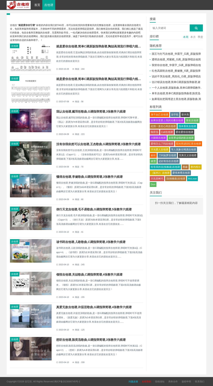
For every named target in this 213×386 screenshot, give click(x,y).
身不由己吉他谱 (159, 114)
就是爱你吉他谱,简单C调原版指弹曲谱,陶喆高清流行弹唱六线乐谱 (100, 46)
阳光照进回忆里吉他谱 (188, 143)
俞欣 (153, 155)
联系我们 (199, 381)
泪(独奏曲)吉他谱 (175, 178)
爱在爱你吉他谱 (184, 132)
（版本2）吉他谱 (160, 172)
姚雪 (153, 161)
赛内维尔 (196, 166)
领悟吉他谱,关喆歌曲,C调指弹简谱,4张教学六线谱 (89, 274)
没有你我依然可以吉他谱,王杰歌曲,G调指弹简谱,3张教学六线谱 (98, 144)
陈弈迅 (154, 132)
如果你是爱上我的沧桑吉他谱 (167, 120)
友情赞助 (146, 381)
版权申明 (186, 381)
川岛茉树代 (157, 178)
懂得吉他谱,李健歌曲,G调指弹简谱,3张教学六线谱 (89, 176)
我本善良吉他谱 (187, 126)
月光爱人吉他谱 (159, 149)
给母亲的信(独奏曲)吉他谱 (165, 166)
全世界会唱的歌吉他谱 (181, 137)
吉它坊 (28, 381)
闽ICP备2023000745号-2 (67, 381)
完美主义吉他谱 (187, 155)
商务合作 (173, 381)
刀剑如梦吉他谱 (167, 155)
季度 (200, 37)
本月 (193, 37)
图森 (185, 166)
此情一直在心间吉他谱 (163, 126)
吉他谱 (48, 5)
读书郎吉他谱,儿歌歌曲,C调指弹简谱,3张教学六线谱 (90, 242)
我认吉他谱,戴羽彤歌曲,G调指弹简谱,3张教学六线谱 (91, 111)
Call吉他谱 (167, 132)
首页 (37, 5)
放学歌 (175, 114)
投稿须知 (159, 381)
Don (153, 184)
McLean (192, 178)
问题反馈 (133, 381)
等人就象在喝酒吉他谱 (183, 149)
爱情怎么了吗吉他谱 (162, 143)
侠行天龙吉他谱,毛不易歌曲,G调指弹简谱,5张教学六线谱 (94, 209)
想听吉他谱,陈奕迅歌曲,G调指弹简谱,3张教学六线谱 (91, 339)
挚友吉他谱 (192, 120)
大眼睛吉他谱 (158, 137)
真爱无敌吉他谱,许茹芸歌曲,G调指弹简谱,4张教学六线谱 (94, 307)
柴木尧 (185, 114)
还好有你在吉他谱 (169, 161)
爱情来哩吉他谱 (181, 172)
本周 (185, 37)
